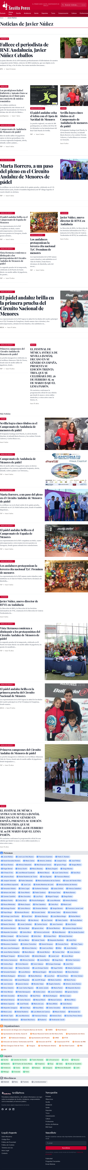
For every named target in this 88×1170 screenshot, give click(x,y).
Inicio (1, 18)
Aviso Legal (5, 1150)
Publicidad (49, 1158)
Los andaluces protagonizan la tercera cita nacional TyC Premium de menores (42, 246)
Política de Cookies (8, 1145)
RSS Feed (49, 1127)
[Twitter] (6, 1109)
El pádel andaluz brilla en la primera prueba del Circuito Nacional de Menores (17, 692)
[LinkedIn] (13, 1109)
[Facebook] (3, 1109)
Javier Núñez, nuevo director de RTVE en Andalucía (72, 220)
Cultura (74, 13)
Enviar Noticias (50, 1164)
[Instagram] (10, 1109)
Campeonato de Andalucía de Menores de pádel (13, 130)
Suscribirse (66, 1148)
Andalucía (27, 13)
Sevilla (18, 13)
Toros (53, 13)
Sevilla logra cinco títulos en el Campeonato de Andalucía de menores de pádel (73, 119)
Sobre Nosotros (7, 1136)
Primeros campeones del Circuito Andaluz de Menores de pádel (12, 351)
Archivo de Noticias (52, 1124)
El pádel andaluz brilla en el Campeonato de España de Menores (13, 219)
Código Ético (6, 1139)
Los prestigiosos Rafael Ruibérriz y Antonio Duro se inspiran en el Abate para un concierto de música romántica (14, 96)
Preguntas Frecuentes (53, 1161)
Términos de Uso (7, 1148)
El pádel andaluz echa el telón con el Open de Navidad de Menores (44, 116)
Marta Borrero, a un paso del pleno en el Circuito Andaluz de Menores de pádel (21, 498)
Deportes (45, 13)
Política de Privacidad (9, 1142)
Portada (48, 1096)
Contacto (5, 1153)
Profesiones (50, 1121)
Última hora (11, 13)
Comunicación (63, 13)
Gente (36, 13)
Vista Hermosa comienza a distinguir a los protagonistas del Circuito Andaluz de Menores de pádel (13, 258)
